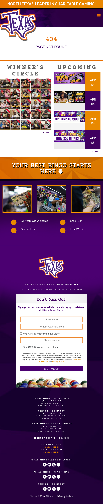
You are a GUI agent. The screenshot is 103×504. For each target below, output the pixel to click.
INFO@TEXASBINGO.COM (51, 438)
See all (95, 152)
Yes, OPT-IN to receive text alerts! (40, 347)
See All (46, 132)
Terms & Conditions (41, 496)
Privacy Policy (58, 361)
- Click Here (51, 447)
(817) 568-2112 (51, 401)
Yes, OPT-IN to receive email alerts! (41, 333)
